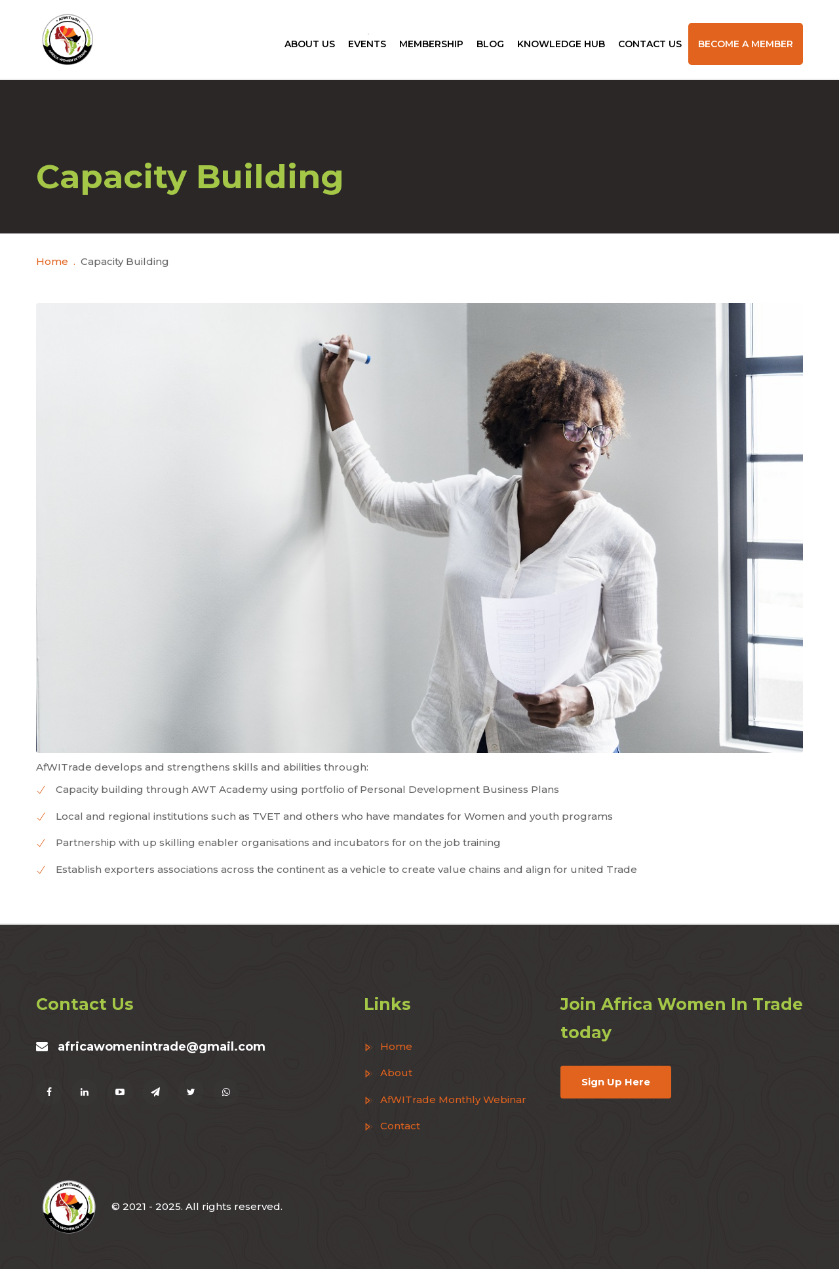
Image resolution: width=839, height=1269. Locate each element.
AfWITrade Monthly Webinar (445, 1099)
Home (52, 261)
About (388, 1072)
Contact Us (650, 44)
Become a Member (745, 44)
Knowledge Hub (561, 44)
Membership (431, 44)
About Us (309, 44)
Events (367, 44)
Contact (392, 1125)
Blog (490, 44)
